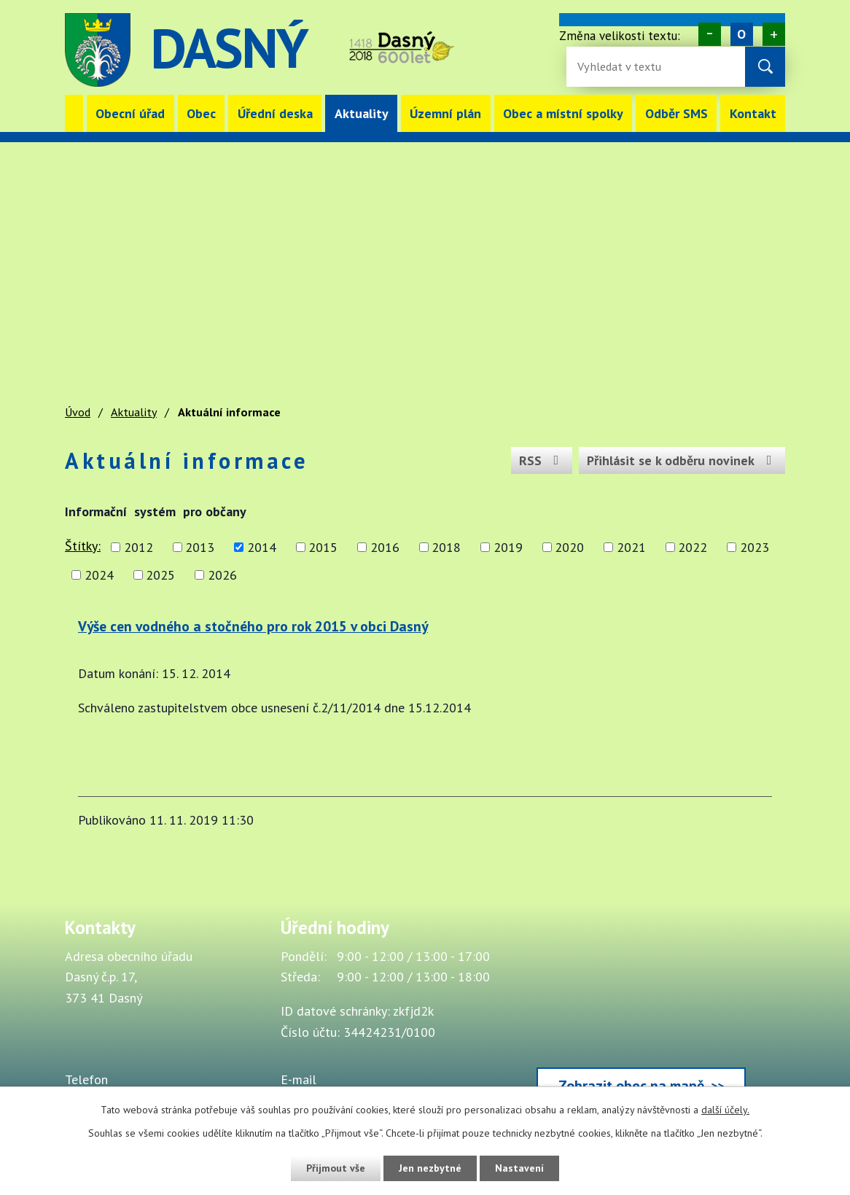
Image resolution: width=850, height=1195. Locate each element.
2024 (99, 575)
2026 (222, 575)
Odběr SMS (676, 113)
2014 (261, 547)
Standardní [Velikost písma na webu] (741, 34)
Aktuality (362, 113)
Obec (201, 113)
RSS (542, 460)
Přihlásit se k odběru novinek (682, 460)
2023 (754, 547)
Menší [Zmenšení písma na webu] (709, 34)
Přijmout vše (335, 1168)
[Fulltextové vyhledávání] (624, 67)
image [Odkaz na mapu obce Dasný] (507, 50)
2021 (631, 547)
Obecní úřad (130, 113)
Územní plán (445, 113)
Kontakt (753, 113)
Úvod (74, 113)
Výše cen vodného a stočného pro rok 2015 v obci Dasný (253, 626)
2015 (323, 547)
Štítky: (83, 545)
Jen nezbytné (430, 1168)
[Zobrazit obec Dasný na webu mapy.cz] (641, 1013)
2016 (384, 547)
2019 (508, 547)
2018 (446, 547)
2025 (160, 575)
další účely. (725, 1109)
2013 (199, 547)
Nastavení (519, 1168)
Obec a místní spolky (563, 113)
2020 (569, 547)
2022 (692, 547)
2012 (138, 547)
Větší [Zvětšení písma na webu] (774, 34)
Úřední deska (275, 113)
